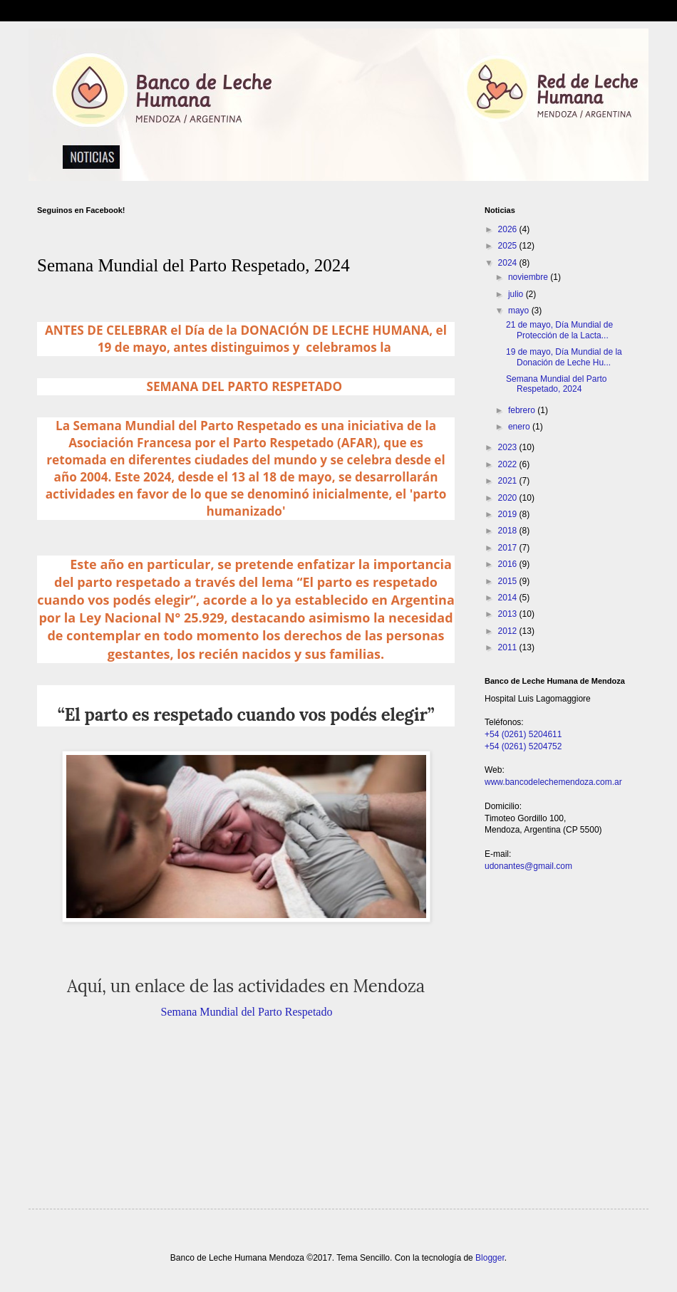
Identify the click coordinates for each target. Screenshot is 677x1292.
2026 (509, 229)
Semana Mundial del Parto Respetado (247, 1012)
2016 (509, 564)
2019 (509, 514)
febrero (522, 410)
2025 (509, 246)
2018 (509, 531)
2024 (509, 263)
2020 (509, 498)
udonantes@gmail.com (528, 866)
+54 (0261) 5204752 (523, 746)
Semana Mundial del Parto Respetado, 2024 (556, 384)
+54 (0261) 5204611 (523, 734)
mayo (520, 311)
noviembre (529, 277)
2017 (509, 548)
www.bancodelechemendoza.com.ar (553, 782)
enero (520, 427)
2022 (509, 464)
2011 (509, 647)
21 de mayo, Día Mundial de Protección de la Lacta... (559, 330)
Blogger (490, 1258)
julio (517, 294)
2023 (509, 447)
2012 (509, 631)
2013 (509, 614)
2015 (509, 581)
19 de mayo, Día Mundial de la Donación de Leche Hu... (564, 357)
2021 (509, 481)
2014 (509, 598)
